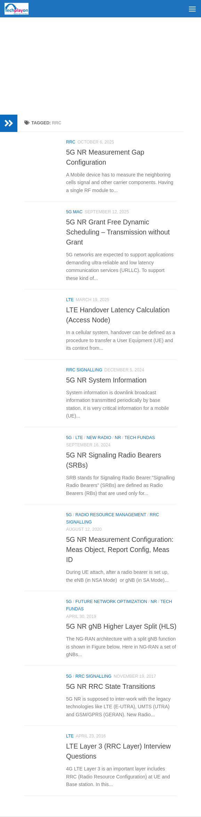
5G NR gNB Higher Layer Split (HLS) (121, 626)
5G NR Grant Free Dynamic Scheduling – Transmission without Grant (118, 232)
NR (118, 437)
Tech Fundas (139, 437)
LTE (70, 299)
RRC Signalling (84, 370)
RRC (70, 142)
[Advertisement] (100, 66)
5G (69, 437)
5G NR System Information (106, 380)
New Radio (99, 437)
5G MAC (74, 211)
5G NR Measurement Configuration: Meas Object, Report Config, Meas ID (120, 549)
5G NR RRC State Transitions (110, 686)
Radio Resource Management (110, 514)
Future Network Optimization (111, 601)
